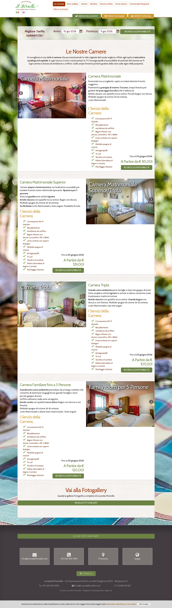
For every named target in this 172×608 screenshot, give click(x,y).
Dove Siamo (121, 4)
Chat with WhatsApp (86, 536)
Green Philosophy (86, 16)
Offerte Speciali (141, 16)
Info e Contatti (61, 9)
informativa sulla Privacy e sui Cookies (121, 604)
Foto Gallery (72, 4)
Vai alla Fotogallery (86, 502)
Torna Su (86, 573)
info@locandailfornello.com (87, 585)
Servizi (84, 4)
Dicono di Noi (106, 4)
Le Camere (59, 4)
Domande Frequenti (139, 4)
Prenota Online (114, 16)
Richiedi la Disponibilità (136, 167)
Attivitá (93, 4)
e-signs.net (107, 590)
